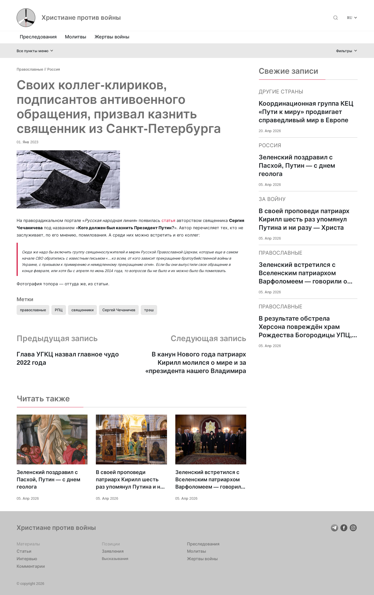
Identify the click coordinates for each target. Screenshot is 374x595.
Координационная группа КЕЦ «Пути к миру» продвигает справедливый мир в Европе (306, 112)
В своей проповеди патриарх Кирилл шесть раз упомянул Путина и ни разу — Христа (129, 479)
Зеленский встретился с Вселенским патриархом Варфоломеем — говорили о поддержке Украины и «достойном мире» (209, 479)
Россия (53, 69)
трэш (149, 310)
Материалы (28, 543)
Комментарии (31, 566)
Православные (30, 69)
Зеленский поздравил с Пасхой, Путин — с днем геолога (48, 479)
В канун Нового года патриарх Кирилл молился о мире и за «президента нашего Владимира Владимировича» (195, 362)
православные (33, 310)
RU (349, 17)
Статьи (24, 551)
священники (82, 310)
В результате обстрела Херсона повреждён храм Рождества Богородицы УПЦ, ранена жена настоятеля (305, 327)
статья (168, 220)
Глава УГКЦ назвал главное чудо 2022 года (68, 358)
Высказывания (115, 558)
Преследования (38, 36)
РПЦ (59, 310)
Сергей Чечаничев (118, 310)
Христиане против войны (81, 18)
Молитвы (75, 36)
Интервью (27, 558)
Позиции (111, 543)
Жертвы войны (112, 36)
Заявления (113, 551)
